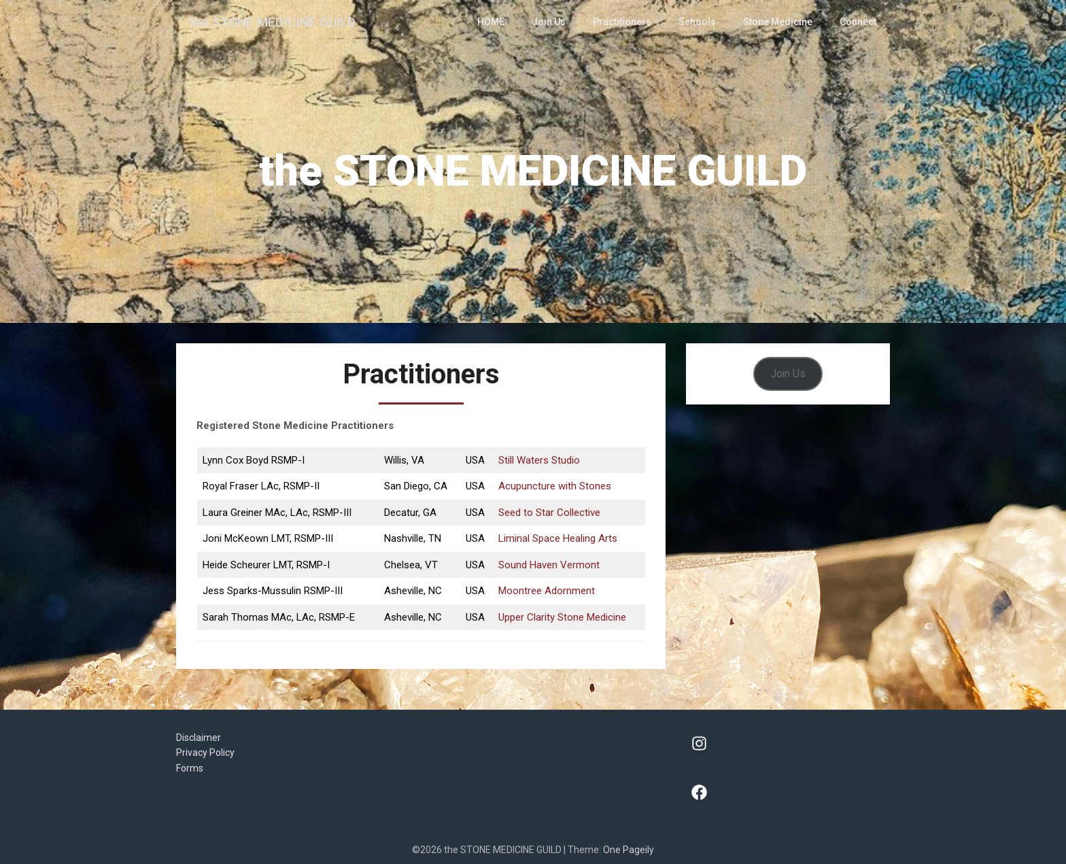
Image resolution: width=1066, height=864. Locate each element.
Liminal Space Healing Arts (557, 538)
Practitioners (630, 21)
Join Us (560, 21)
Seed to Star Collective (549, 512)
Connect (858, 21)
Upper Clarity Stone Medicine (562, 617)
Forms (189, 768)
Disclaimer (198, 737)
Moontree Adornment (546, 591)
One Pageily (628, 849)
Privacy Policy (205, 752)
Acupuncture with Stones (554, 486)
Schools (702, 21)
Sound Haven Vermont (549, 565)
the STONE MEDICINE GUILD (276, 22)
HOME (504, 21)
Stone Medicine (779, 21)
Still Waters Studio (539, 460)
